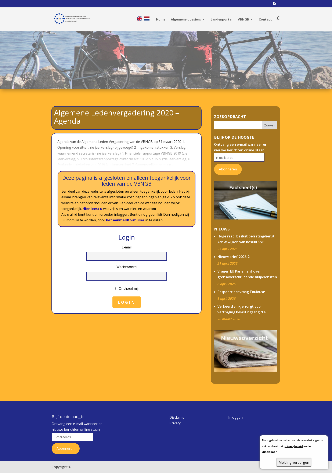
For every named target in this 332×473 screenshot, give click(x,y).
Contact (265, 19)
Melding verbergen (294, 462)
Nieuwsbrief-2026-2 (233, 256)
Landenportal (221, 19)
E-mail (126, 247)
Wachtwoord (126, 267)
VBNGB (243, 19)
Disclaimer (177, 417)
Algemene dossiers (186, 19)
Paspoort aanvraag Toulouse (241, 291)
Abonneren (228, 169)
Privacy (175, 423)
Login (127, 302)
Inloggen (235, 417)
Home (160, 19)
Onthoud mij (128, 288)
